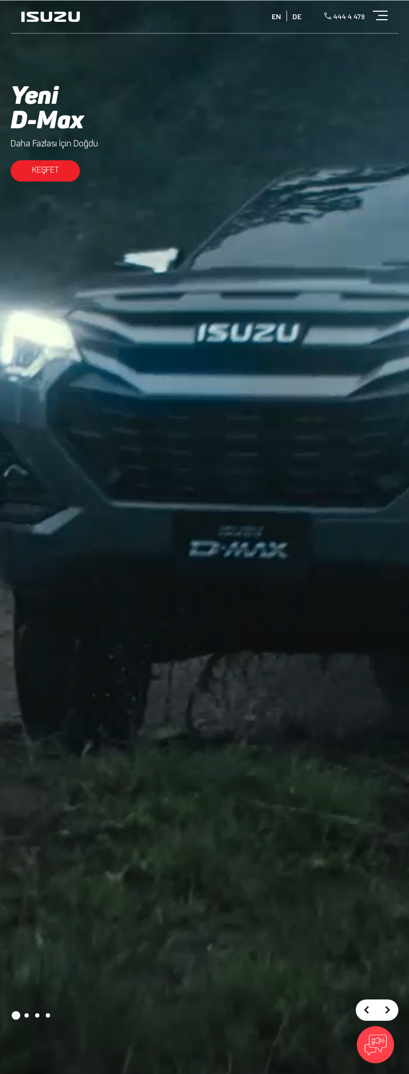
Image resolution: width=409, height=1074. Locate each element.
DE (296, 16)
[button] (16, 1015)
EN (276, 16)
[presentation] (366, 1010)
